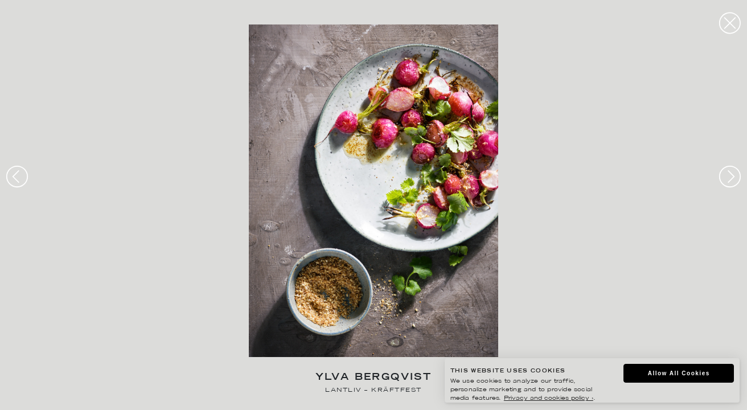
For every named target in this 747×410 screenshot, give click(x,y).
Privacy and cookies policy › (548, 398)
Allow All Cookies (679, 373)
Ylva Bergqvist (373, 378)
